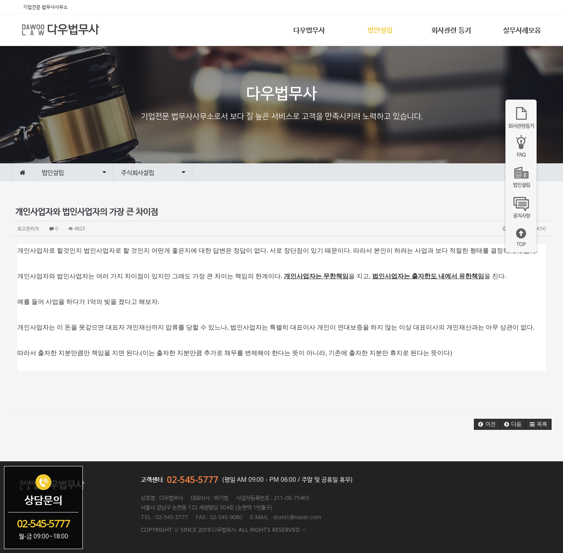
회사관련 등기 (451, 30)
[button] (487, 424)
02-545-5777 (192, 479)
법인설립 (380, 30)
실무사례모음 (522, 30)
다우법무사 (309, 30)
